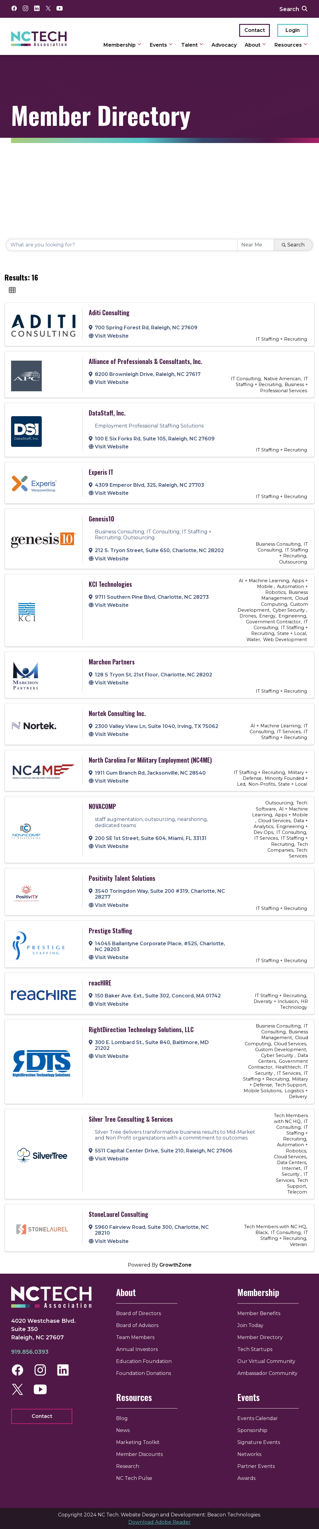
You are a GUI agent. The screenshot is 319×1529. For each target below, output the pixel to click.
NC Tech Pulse (138, 1478)
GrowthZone (175, 1265)
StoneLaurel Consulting (118, 1214)
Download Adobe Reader (159, 1522)
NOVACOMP (102, 806)
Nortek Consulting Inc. (117, 713)
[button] (12, 290)
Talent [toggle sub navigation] (192, 45)
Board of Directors (142, 1313)
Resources (138, 1397)
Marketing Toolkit (141, 1442)
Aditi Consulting (109, 312)
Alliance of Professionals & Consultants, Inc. (145, 361)
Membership (258, 1292)
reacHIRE (100, 982)
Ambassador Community (267, 1373)
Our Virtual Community (266, 1361)
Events (248, 1397)
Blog (125, 1418)
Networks (249, 1454)
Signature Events (258, 1442)
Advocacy (224, 45)
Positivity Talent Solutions (122, 878)
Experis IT (101, 472)
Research (131, 1466)
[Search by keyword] (122, 245)
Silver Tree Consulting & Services (131, 1119)
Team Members (139, 1337)
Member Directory (260, 1337)
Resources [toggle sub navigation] (291, 45)
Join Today (250, 1325)
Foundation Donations (147, 1373)
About (129, 1292)
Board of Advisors (141, 1325)
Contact (254, 30)
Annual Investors (140, 1349)
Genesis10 (101, 518)
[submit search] (304, 9)
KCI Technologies (110, 584)
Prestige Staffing (110, 930)
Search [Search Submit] (293, 245)
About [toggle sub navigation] (255, 45)
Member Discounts (143, 1454)
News (126, 1430)
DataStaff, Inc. (107, 412)
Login (293, 30)
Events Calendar (257, 1418)
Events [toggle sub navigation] (161, 45)
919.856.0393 (30, 1353)
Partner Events (256, 1466)
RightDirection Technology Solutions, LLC (141, 1029)
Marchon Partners (112, 661)
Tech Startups (254, 1349)
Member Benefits (258, 1313)
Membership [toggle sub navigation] (122, 45)
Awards (246, 1478)
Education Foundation (147, 1361)
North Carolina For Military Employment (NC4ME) (150, 759)
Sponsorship (252, 1430)
